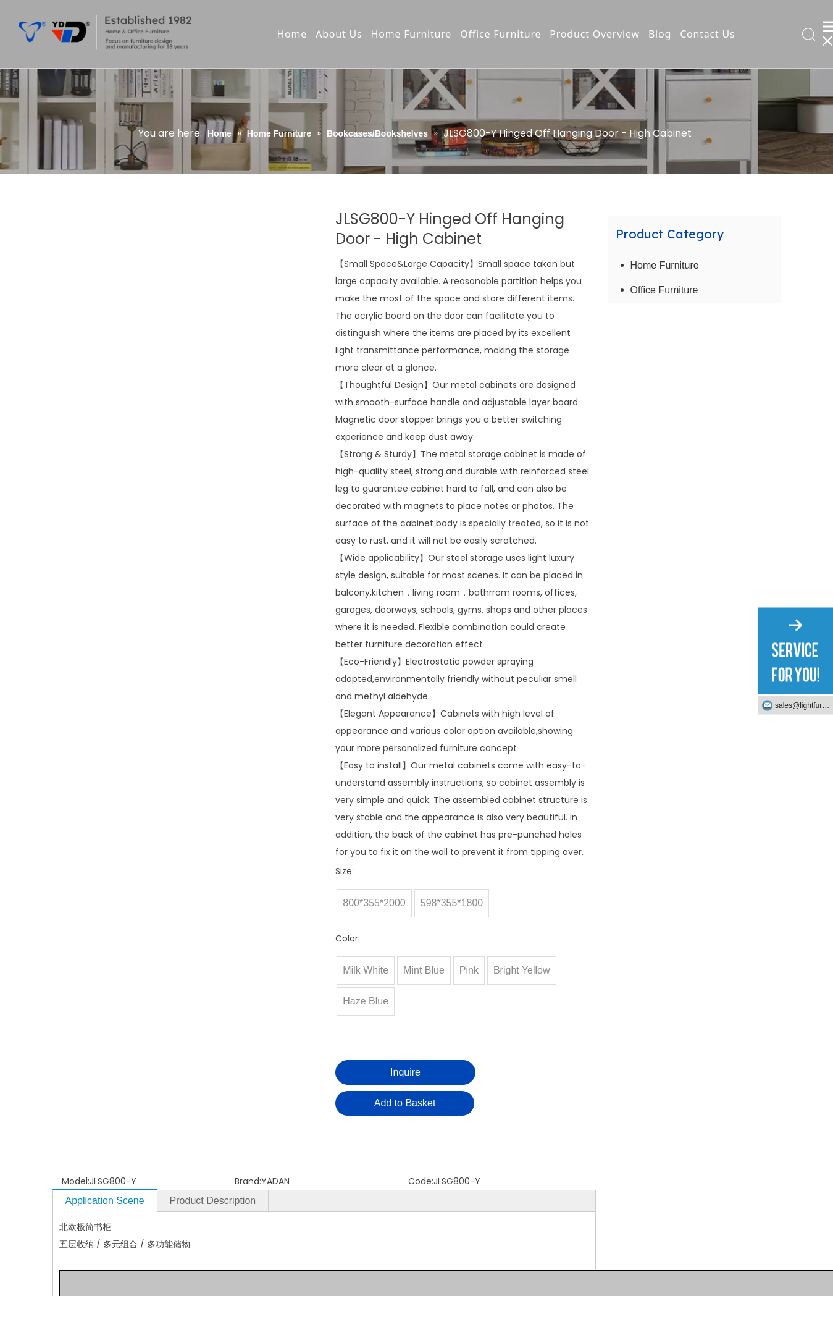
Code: (420, 1181)
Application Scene (104, 1200)
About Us (339, 34)
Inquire (405, 1072)
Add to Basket (405, 1103)
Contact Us (707, 34)
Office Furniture (500, 34)
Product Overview (595, 34)
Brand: (248, 1181)
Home (292, 34)
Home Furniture (411, 34)
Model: (76, 1181)
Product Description (213, 1200)
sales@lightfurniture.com (804, 705)
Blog (659, 34)
